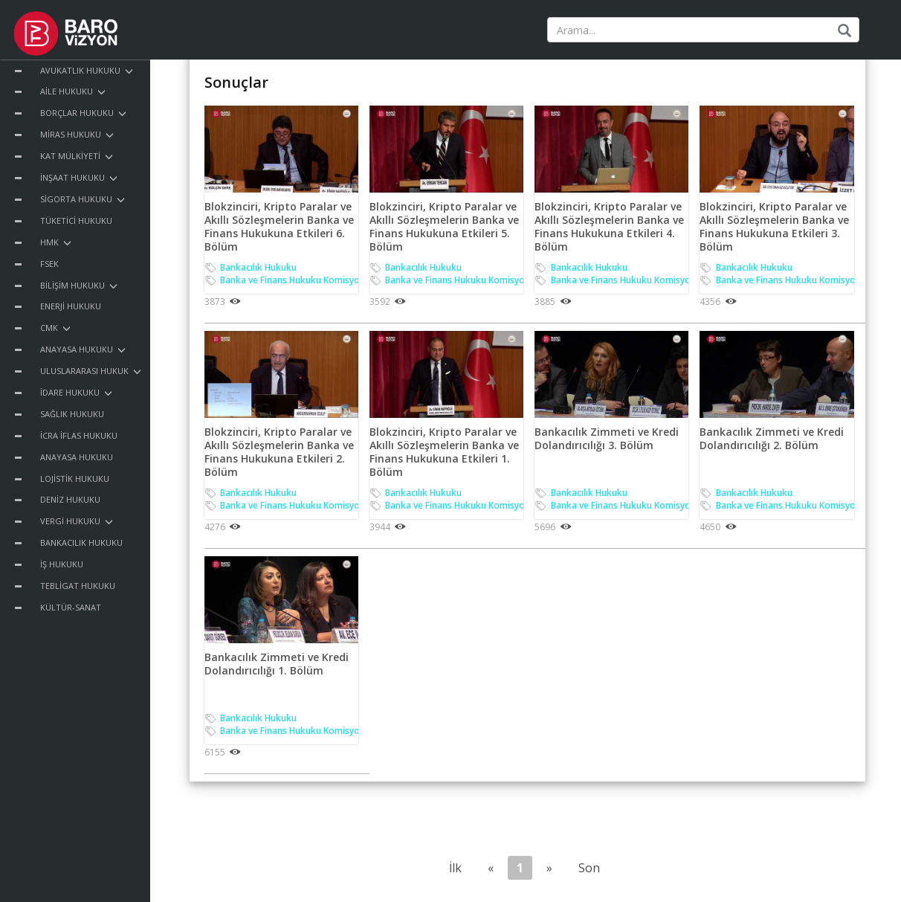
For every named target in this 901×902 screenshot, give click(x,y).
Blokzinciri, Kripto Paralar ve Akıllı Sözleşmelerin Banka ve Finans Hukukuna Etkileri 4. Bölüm (609, 226)
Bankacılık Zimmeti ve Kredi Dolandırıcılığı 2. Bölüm (772, 438)
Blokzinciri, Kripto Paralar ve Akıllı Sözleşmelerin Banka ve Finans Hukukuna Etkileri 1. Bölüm (444, 452)
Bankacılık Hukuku (258, 267)
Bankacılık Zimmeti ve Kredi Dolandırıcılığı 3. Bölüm (607, 438)
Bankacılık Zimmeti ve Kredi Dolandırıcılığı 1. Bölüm (276, 663)
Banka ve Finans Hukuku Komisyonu (295, 280)
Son (589, 868)
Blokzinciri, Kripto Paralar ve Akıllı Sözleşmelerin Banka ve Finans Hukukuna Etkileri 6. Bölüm (279, 226)
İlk (455, 868)
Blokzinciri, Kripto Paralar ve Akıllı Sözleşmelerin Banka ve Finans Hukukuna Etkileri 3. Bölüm (774, 226)
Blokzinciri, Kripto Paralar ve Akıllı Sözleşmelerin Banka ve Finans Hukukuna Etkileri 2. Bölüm (279, 452)
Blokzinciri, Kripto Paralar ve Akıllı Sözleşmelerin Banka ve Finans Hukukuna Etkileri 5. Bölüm (444, 226)
